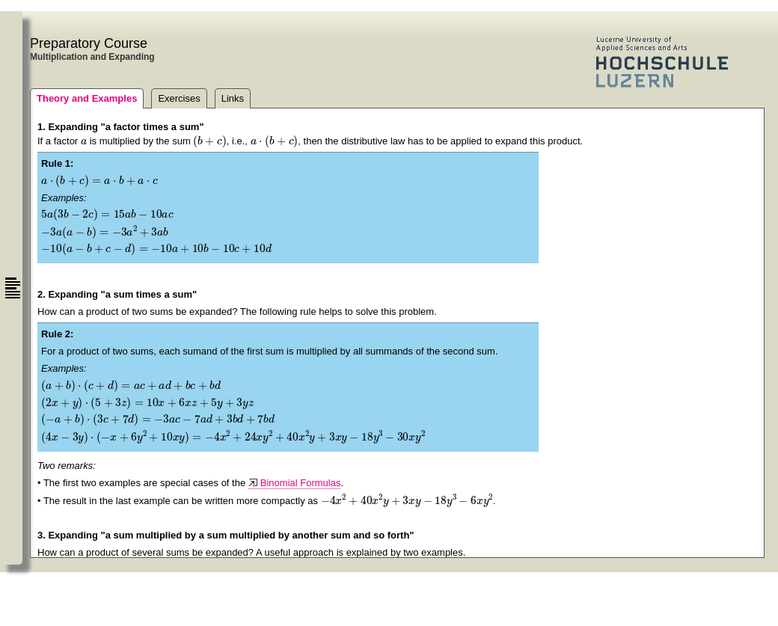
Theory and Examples (87, 98)
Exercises (179, 98)
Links (232, 98)
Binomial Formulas (300, 482)
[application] (84, 140)
